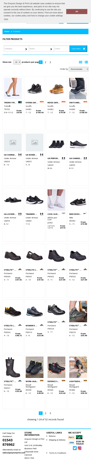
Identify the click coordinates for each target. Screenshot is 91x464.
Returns (52, 436)
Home (6, 31)
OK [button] (76, 12)
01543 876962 (9, 442)
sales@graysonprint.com (13, 453)
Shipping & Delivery (57, 440)
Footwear (16, 31)
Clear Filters (76, 49)
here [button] (6, 19)
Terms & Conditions (57, 453)
